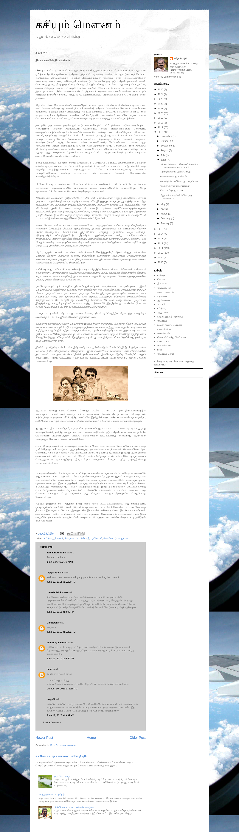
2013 (161, 238)
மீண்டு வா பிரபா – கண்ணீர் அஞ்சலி (74, 807)
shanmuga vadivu (57, 642)
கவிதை (161, 275)
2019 (161, 117)
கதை (159, 349)
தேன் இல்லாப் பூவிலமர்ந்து (175, 171)
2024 (161, 94)
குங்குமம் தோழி (166, 353)
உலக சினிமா (164, 329)
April (163, 209)
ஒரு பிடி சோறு (62, 776)
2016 (161, 132)
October (165, 141)
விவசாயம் (160, 364)
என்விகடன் (163, 333)
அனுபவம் (162, 312)
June (164, 159)
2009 (161, 257)
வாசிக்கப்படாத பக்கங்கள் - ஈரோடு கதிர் (61, 756)
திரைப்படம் (71, 538)
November (167, 136)
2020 (161, 113)
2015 (161, 229)
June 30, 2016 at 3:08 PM (60, 611)
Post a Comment (52, 722)
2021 (161, 108)
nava (49, 669)
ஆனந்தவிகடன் (165, 292)
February (166, 218)
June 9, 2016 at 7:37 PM (60, 562)
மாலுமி (51, 699)
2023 (161, 99)
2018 (161, 122)
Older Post (138, 738)
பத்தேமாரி (96, 538)
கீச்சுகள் (161, 279)
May (163, 204)
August (165, 150)
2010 (161, 252)
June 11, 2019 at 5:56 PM (60, 658)
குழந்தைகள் (163, 300)
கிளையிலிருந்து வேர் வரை (172, 337)
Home (91, 738)
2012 (161, 243)
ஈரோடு (161, 304)
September (167, 145)
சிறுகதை (189, 361)
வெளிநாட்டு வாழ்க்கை (115, 538)
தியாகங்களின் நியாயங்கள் (175, 185)
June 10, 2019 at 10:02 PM (61, 631)
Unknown (52, 622)
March (164, 213)
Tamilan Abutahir (57, 552)
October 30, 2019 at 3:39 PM (62, 688)
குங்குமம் (162, 320)
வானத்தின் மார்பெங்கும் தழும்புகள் (179, 181)
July (163, 155)
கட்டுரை (48, 538)
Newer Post (44, 738)
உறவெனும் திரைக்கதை (170, 316)
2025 (161, 89)
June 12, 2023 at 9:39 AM (60, 715)
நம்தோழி (84, 538)
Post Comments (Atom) (63, 745)
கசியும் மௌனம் (78, 24)
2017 (161, 127)
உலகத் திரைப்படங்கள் (169, 324)
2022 (161, 103)
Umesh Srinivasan (57, 592)
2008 (161, 262)
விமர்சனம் (178, 361)
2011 (161, 248)
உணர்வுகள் (163, 341)
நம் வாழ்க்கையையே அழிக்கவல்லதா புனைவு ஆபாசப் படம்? (180, 165)
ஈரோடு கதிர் (180, 58)
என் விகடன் (164, 345)
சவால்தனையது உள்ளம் (173, 176)
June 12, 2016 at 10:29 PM (61, 581)
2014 (161, 233)
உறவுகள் (162, 296)
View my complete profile (167, 76)
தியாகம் (59, 538)
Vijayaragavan (55, 572)
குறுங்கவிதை (164, 287)
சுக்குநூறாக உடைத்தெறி (51, 794)
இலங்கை (162, 283)
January (165, 223)
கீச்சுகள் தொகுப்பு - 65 (172, 190)
